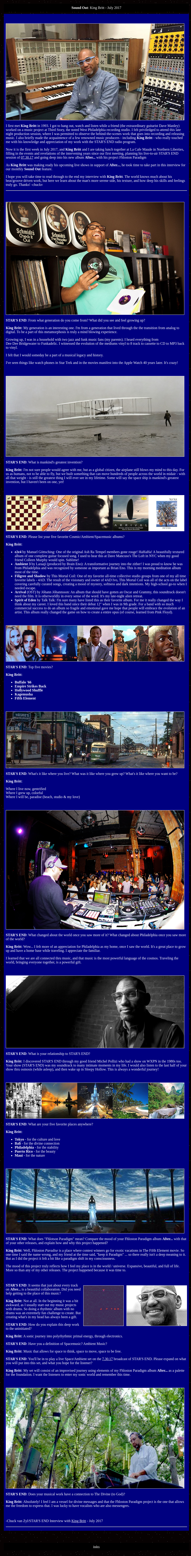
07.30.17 (27, 157)
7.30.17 (107, 1359)
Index (96, 1546)
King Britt (78, 1521)
